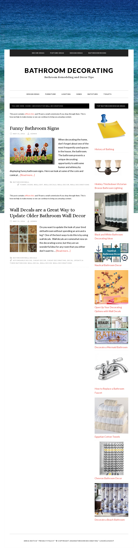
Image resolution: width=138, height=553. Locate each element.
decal (70, 260)
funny (23, 185)
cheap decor (39, 260)
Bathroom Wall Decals (25, 258)
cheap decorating (56, 260)
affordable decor (22, 260)
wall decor (63, 185)
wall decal (33, 263)
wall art (38, 185)
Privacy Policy (46, 541)
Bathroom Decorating (69, 70)
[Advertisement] (69, 26)
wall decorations (79, 185)
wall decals (50, 185)
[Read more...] (27, 175)
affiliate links (29, 114)
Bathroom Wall (21, 182)
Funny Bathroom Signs (34, 128)
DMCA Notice (30, 541)
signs (30, 185)
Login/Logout (107, 541)
